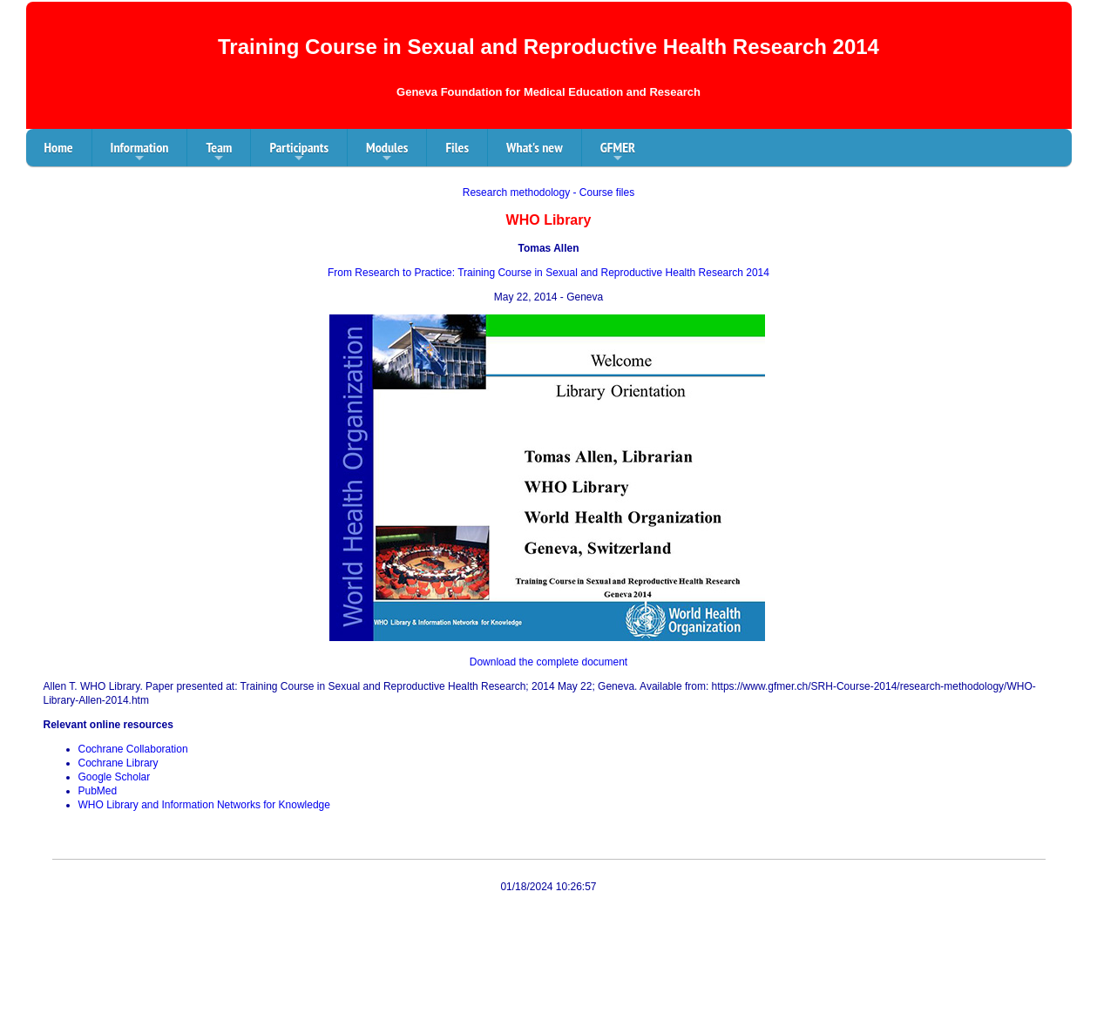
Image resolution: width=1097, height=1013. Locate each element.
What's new (534, 147)
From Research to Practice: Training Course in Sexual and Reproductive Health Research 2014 (548, 273)
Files (457, 147)
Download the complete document (548, 662)
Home (58, 147)
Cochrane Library (118, 763)
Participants (298, 152)
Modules (387, 152)
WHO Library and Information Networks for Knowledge (204, 805)
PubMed (98, 791)
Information (140, 152)
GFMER (617, 152)
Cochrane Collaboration (133, 749)
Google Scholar (114, 777)
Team (219, 152)
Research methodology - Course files (548, 192)
